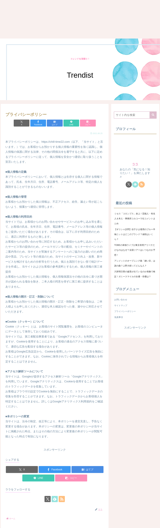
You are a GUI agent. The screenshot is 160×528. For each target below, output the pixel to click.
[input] (135, 115)
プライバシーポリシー (125, 311)
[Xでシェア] (21, 123)
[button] (88, 123)
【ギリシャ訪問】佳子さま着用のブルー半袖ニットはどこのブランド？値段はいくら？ (134, 234)
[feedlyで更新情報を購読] (55, 499)
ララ (135, 164)
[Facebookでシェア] (38, 123)
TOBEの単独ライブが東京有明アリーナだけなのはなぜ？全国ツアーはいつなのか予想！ (134, 250)
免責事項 (118, 317)
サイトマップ (120, 305)
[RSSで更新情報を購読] (62, 499)
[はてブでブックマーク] (55, 123)
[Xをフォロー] (48, 499)
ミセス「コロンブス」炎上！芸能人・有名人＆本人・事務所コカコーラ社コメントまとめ (134, 218)
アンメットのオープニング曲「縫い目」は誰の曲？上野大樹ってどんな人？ (134, 263)
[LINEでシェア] (71, 123)
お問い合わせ (120, 299)
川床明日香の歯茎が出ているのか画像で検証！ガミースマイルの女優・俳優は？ (134, 274)
